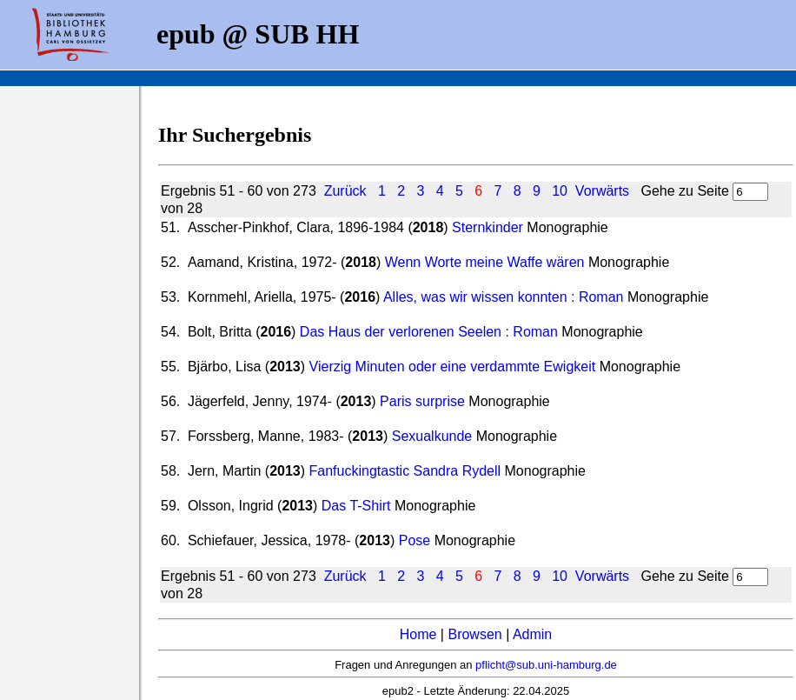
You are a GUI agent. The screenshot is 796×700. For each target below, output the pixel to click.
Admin (532, 634)
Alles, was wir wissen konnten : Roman (503, 297)
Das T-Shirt (356, 505)
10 (559, 190)
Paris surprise (422, 401)
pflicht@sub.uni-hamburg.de (546, 664)
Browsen (474, 634)
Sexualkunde (432, 436)
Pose (414, 540)
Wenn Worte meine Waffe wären (485, 262)
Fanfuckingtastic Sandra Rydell (405, 470)
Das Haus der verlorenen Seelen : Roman (429, 331)
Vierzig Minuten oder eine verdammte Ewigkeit (452, 366)
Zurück (345, 190)
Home (418, 634)
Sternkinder (487, 227)
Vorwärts (602, 190)
